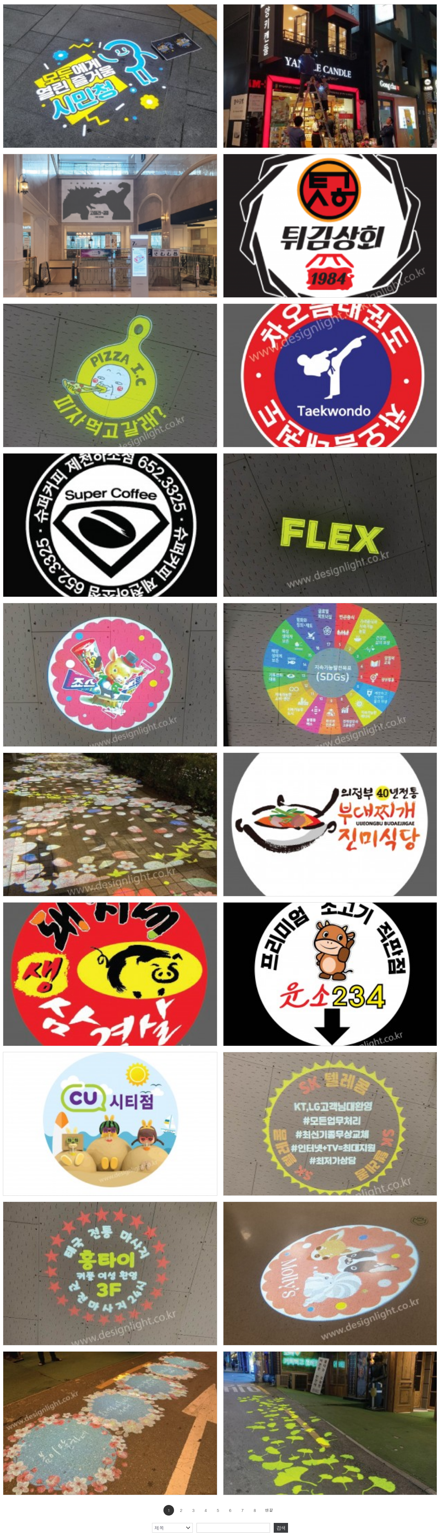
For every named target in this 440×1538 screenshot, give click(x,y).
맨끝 (269, 1510)
